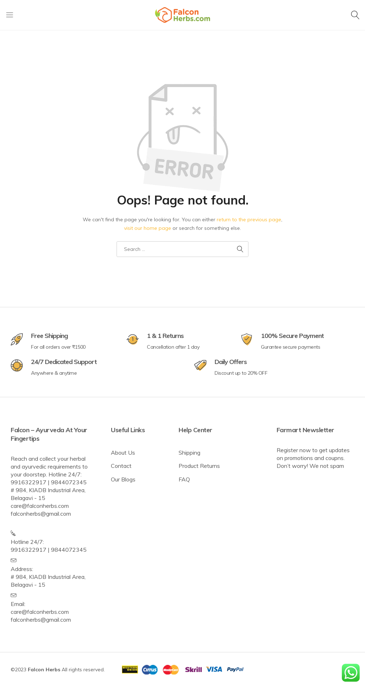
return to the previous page (249, 219)
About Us (123, 452)
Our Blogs (123, 479)
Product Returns (199, 465)
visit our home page (147, 228)
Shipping (189, 452)
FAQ (184, 479)
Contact (121, 465)
